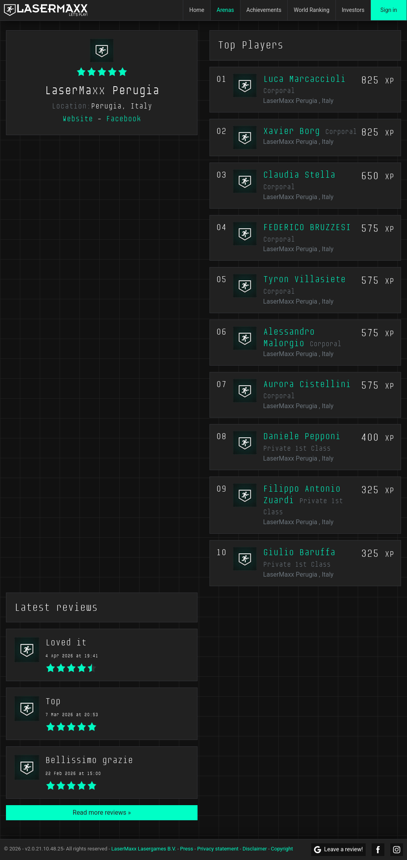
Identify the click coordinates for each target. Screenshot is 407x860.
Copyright (282, 849)
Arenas (225, 10)
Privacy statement (217, 849)
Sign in (388, 10)
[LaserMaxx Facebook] (378, 849)
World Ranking (311, 10)
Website (77, 118)
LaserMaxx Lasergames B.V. (143, 849)
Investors (353, 10)
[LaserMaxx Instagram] (396, 849)
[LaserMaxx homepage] (45, 10)
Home (196, 10)
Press (186, 849)
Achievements (263, 10)
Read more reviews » (102, 812)
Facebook (123, 118)
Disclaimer (254, 849)
